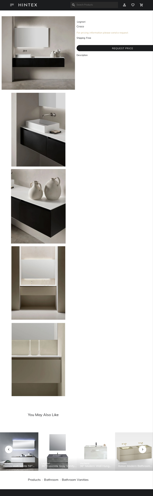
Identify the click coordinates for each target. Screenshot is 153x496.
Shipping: (81, 38)
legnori (81, 22)
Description (82, 55)
